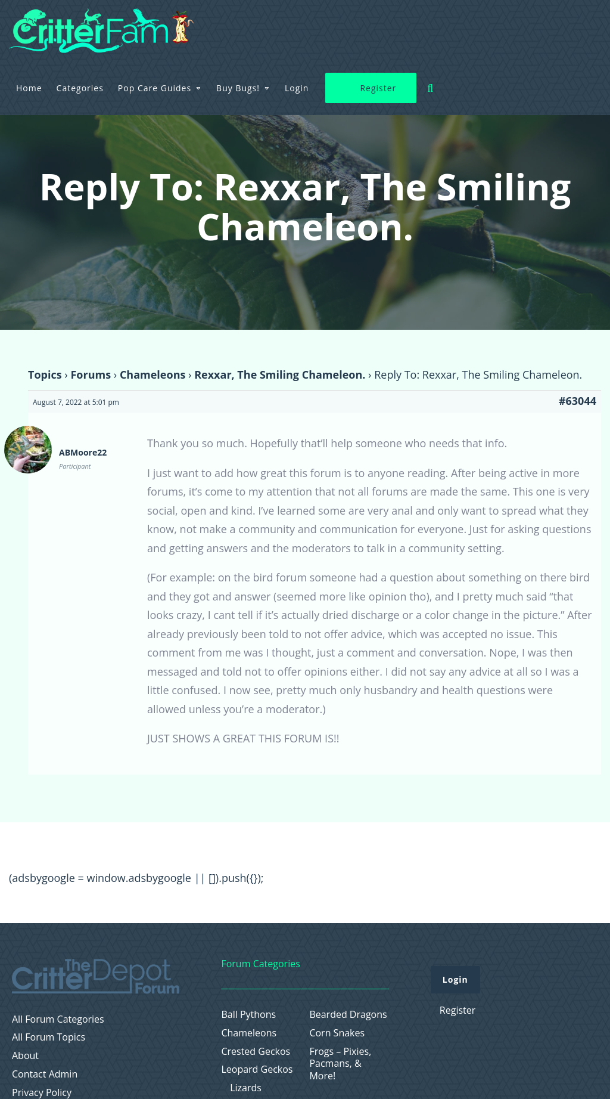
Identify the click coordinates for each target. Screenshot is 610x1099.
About (25, 1056)
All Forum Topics (48, 1037)
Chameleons (153, 374)
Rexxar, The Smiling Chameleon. (279, 374)
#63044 (577, 400)
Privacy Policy (41, 1092)
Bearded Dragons (348, 1014)
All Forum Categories (58, 1019)
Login (451, 26)
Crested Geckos (255, 1051)
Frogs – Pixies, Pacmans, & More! (340, 1063)
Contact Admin (44, 1074)
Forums (90, 374)
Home (184, 26)
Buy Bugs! (393, 26)
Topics (45, 374)
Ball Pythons (248, 1014)
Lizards (246, 1088)
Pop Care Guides (309, 26)
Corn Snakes (337, 1033)
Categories (234, 26)
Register (533, 27)
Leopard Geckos (256, 1069)
